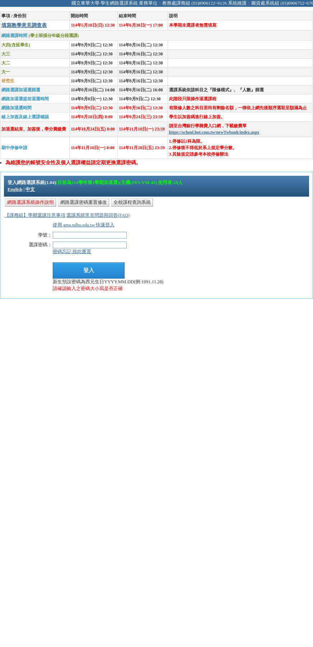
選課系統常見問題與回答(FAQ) (98, 215)
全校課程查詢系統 (132, 202)
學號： (45, 235)
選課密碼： (40, 244)
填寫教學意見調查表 (24, 25)
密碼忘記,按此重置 (72, 251)
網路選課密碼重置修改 (83, 202)
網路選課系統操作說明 (30, 202)
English (15, 189)
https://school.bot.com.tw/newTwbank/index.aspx (214, 132)
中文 (30, 189)
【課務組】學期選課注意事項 (35, 215)
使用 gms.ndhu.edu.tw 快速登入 (84, 225)
